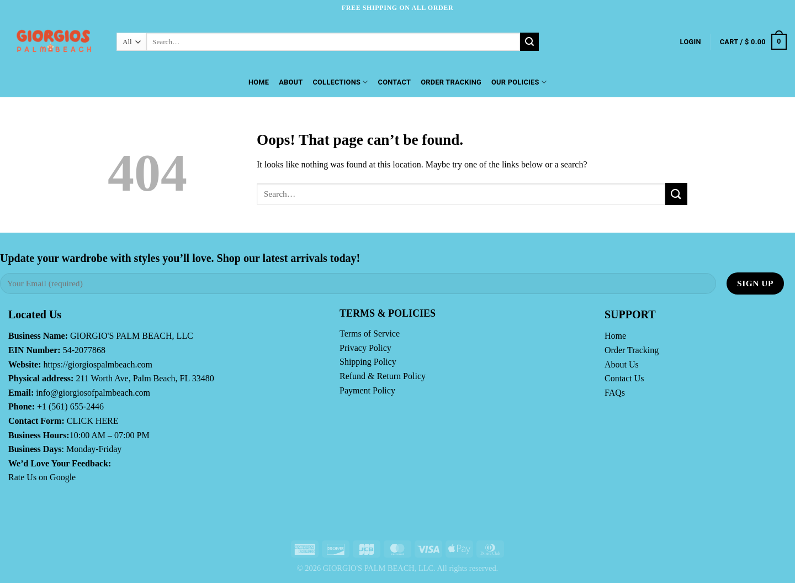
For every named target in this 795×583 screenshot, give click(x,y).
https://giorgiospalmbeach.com (98, 364)
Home (258, 82)
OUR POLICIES (519, 82)
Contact (394, 82)
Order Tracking (451, 82)
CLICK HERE (93, 421)
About (291, 82)
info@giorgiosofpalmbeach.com (93, 392)
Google (63, 477)
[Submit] (529, 42)
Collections (340, 82)
